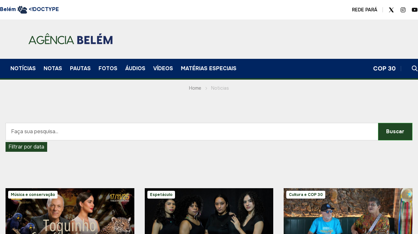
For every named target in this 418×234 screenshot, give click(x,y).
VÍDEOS (163, 68)
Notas (53, 68)
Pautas (80, 68)
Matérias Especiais (208, 68)
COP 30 (384, 68)
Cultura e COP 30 (306, 194)
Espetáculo (161, 194)
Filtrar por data (26, 146)
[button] (414, 68)
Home (195, 88)
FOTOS (108, 68)
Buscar (395, 131)
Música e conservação (33, 194)
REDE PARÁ (364, 10)
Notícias (23, 68)
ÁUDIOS (135, 68)
